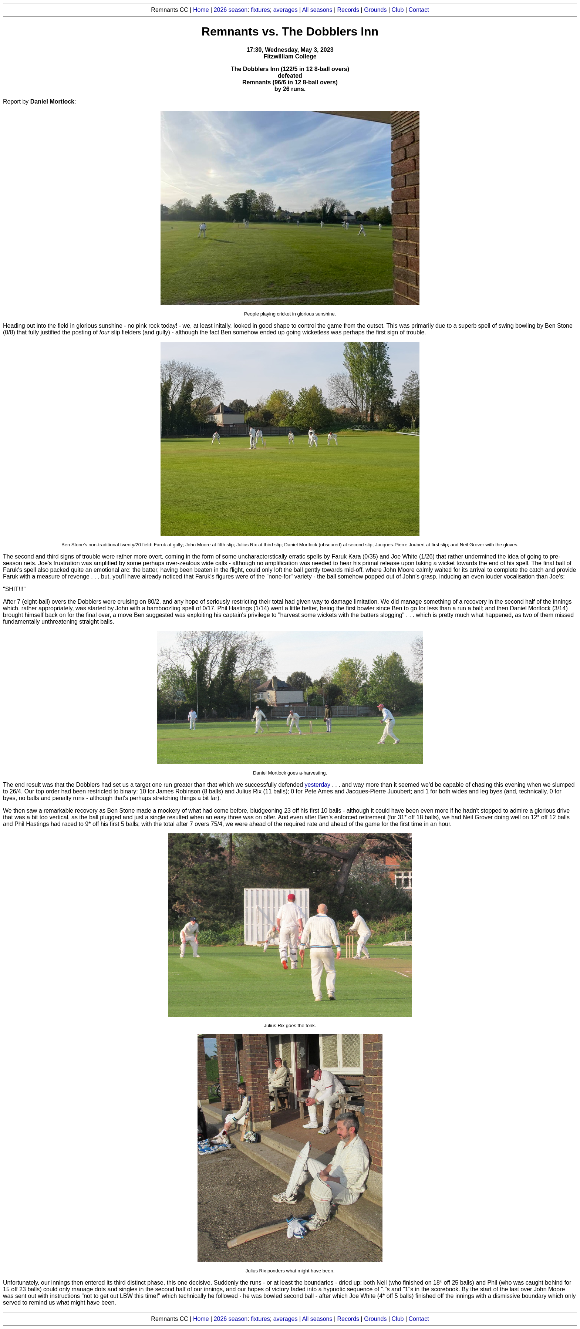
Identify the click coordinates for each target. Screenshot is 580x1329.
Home (201, 10)
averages (285, 10)
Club (398, 10)
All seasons (317, 10)
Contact (419, 10)
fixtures (260, 10)
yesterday (317, 785)
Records (348, 10)
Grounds (375, 10)
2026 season (231, 10)
